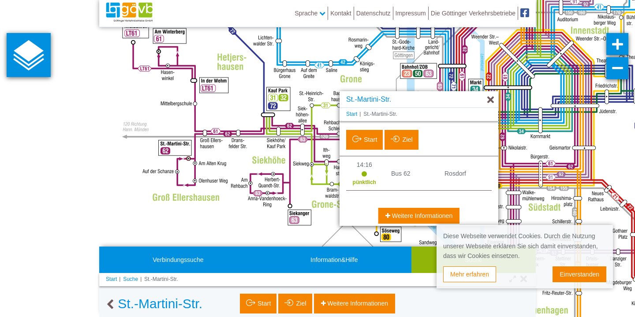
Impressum (411, 13)
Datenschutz (373, 13)
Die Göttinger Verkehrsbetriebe (473, 13)
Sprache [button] (310, 13)
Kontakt (340, 13)
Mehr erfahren (469, 274)
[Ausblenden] (490, 100)
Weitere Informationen (421, 215)
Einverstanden (579, 274)
